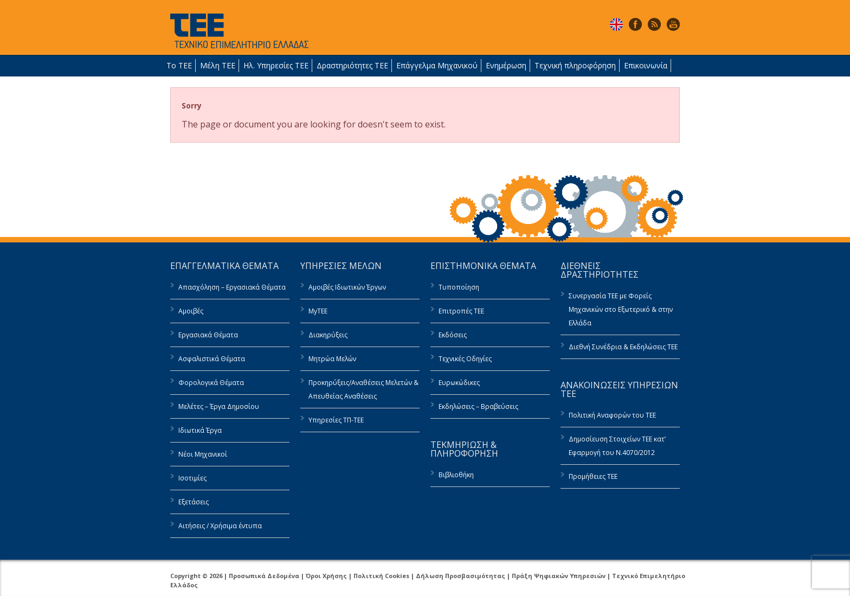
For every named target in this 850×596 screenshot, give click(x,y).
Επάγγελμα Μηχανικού (437, 65)
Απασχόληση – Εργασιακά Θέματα (232, 287)
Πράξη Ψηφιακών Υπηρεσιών (559, 576)
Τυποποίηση (459, 287)
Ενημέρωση (506, 65)
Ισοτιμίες (192, 478)
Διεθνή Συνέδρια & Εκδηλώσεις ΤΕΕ (623, 346)
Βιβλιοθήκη (456, 474)
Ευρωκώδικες (459, 382)
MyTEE (317, 311)
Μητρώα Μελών (332, 358)
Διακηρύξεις (327, 334)
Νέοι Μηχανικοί (202, 454)
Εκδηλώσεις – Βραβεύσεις (478, 406)
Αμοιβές (190, 311)
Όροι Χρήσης (326, 576)
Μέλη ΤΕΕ (217, 65)
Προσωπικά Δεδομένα (264, 576)
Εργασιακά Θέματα (208, 334)
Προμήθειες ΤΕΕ (593, 476)
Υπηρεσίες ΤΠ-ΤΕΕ (336, 420)
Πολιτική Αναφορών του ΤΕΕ (612, 415)
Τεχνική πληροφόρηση (575, 65)
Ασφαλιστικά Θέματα (211, 358)
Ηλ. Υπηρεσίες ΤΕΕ (275, 65)
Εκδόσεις (453, 334)
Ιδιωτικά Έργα (200, 430)
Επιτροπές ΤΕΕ (461, 311)
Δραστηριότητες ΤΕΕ (352, 65)
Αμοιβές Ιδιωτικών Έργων (347, 287)
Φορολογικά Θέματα (211, 382)
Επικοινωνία (645, 65)
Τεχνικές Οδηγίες (465, 358)
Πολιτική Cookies (381, 576)
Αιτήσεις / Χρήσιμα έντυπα (220, 525)
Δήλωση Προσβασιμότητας (460, 576)
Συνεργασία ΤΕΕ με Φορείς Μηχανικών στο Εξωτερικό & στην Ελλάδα (621, 309)
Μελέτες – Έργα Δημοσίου (218, 406)
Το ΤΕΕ (179, 65)
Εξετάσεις (193, 502)
